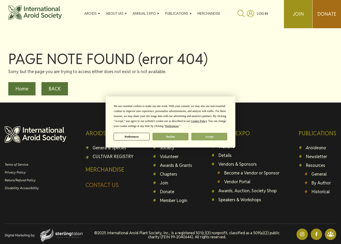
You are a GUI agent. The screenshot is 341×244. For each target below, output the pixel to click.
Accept (209, 136)
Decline (170, 136)
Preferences (132, 136)
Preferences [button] (172, 126)
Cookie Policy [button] (199, 121)
